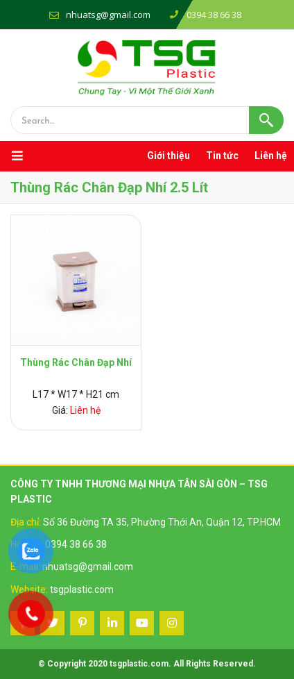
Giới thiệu (168, 155)
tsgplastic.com (82, 589)
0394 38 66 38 (76, 544)
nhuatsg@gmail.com (108, 14)
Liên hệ (270, 155)
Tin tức (222, 155)
